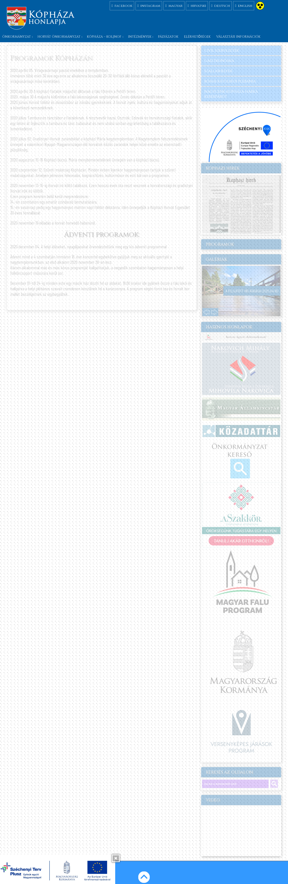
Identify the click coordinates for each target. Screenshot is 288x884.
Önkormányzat (16, 36)
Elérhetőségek (197, 36)
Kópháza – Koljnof (104, 36)
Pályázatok (168, 36)
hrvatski (197, 5)
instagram (148, 5)
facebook (122, 5)
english (243, 5)
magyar (173, 5)
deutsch (220, 5)
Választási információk (238, 36)
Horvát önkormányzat (58, 36)
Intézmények (139, 36)
